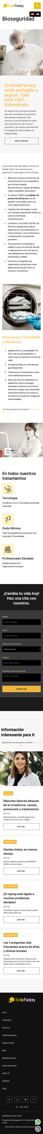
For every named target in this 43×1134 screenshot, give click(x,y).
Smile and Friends (9, 1066)
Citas (4, 1088)
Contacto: (5, 659)
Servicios (6, 1028)
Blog (4, 1050)
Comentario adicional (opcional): (14, 673)
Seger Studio (17, 1116)
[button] (37, 5)
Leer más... (21, 826)
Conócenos (6, 1020)
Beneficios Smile (9, 1058)
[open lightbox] (7, 451)
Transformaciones (9, 1035)
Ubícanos (6, 1081)
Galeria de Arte (8, 1043)
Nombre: (5, 618)
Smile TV (6, 1073)
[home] (14, 6)
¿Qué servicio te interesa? (11, 646)
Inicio (4, 1012)
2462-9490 (23, 1107)
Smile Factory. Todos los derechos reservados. (21, 1127)
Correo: (5, 632)
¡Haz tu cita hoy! (21, 141)
